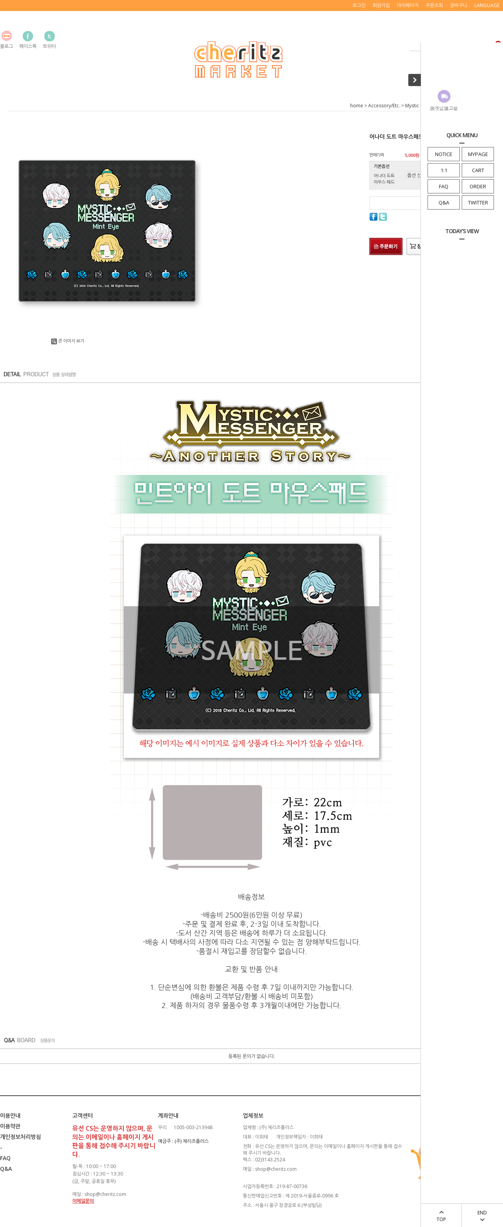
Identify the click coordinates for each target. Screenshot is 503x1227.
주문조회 (434, 5)
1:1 (444, 170)
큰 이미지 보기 (67, 341)
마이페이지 (408, 5)
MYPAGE (478, 154)
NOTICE (443, 154)
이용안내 (10, 1115)
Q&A (444, 202)
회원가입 (381, 5)
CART (478, 170)
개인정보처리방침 (20, 1137)
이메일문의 (83, 1201)
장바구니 (458, 5)
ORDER (478, 186)
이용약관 (10, 1126)
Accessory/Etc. (384, 105)
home (356, 105)
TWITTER (478, 202)
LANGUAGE (486, 5)
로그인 (358, 5)
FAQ (443, 186)
